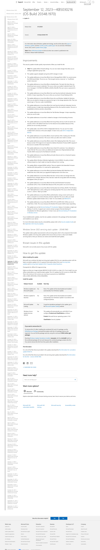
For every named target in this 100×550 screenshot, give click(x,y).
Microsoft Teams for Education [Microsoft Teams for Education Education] (42, 531)
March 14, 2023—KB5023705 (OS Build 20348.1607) (13, 295)
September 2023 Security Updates (34, 224)
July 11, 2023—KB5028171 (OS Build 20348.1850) (13, 273)
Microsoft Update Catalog (52, 306)
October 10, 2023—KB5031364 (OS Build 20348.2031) (13, 257)
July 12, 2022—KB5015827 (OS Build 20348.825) (13, 385)
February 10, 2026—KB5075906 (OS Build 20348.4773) (13, 53)
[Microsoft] (10, 2)
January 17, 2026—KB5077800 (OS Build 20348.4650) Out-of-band (13, 66)
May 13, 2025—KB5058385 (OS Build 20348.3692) (13, 128)
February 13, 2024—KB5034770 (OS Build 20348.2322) (13, 236)
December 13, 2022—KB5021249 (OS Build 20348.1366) (13, 318)
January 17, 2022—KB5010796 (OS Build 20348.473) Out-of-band (13, 457)
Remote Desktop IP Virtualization (49, 207)
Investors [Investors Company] (82, 536)
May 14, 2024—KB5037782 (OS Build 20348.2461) (13, 213)
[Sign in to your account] (93, 2)
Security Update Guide (67, 222)
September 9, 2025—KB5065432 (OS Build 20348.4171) (13, 100)
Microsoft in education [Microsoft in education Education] (40, 526)
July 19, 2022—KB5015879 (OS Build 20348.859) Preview (13, 380)
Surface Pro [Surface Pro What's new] (7, 526)
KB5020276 (67, 198)
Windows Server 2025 (11, 10)
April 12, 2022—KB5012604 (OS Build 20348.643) (13, 424)
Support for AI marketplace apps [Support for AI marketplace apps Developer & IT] (72, 534)
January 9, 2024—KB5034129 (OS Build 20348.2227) (13, 241)
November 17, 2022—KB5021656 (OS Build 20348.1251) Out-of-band (13, 329)
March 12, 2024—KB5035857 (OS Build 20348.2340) (13, 230)
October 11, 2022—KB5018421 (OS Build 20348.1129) (13, 353)
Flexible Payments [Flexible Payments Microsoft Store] (24, 544)
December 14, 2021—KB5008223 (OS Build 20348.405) (13, 475)
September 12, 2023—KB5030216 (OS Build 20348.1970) (13, 263)
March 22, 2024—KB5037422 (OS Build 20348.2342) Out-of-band (13, 224)
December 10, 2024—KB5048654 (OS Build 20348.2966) (13, 169)
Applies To (26, 18)
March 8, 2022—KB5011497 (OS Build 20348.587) (13, 435)
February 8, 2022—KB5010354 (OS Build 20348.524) (13, 445)
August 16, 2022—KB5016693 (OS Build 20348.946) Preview (13, 369)
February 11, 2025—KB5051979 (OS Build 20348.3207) (13, 158)
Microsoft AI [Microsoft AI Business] (52, 526)
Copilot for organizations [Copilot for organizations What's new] (9, 534)
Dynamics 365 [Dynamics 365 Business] (52, 531)
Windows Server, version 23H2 (13, 13)
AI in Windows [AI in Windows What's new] (7, 539)
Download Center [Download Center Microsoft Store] (24, 529)
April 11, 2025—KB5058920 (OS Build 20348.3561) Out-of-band (13, 141)
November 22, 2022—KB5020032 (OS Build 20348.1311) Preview (13, 323)
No (63, 518)
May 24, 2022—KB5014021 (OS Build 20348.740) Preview (13, 401)
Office (33, 2)
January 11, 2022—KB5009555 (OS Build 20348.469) (13, 463)
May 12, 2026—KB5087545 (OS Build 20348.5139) (13, 23)
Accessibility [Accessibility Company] (83, 541)
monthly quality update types (47, 45)
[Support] (20, 2)
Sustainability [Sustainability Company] (83, 544)
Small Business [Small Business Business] (53, 544)
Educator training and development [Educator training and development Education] (40, 539)
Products (39, 2)
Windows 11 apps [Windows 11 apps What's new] (8, 544)
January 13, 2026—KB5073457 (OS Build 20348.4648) (13, 72)
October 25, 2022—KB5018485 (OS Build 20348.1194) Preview (13, 341)
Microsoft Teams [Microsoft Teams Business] (53, 539)
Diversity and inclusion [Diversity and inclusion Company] (85, 539)
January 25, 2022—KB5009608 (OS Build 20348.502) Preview (13, 451)
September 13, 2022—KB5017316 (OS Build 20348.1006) (13, 364)
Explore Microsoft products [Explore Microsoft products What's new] (10, 541)
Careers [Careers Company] (82, 526)
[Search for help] (89, 2)
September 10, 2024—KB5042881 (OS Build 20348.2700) (13, 185)
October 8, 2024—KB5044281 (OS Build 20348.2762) (13, 179)
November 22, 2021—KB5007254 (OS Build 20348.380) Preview (13, 481)
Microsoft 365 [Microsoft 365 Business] (52, 534)
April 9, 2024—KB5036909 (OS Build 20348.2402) (13, 218)
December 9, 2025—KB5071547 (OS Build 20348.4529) (13, 77)
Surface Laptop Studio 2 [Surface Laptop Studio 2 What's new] (9, 531)
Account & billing (54, 2)
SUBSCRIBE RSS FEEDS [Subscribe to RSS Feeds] (30, 367)
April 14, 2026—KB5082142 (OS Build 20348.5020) (13, 35)
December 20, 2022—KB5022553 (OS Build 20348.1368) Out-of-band (13, 312)
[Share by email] (31, 362)
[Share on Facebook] (24, 362)
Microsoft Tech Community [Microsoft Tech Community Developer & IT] (71, 536)
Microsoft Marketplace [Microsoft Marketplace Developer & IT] (70, 539)
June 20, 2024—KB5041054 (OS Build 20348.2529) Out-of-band (13, 201)
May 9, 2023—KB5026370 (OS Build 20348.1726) (13, 284)
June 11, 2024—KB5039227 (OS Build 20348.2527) (13, 208)
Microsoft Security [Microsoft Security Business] (53, 529)
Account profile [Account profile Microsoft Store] (24, 526)
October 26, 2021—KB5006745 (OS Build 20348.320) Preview (13, 491)
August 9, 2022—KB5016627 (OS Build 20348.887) (13, 374)
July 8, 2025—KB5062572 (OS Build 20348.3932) (13, 111)
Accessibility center (70, 405)
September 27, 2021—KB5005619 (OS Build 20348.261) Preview (13, 502)
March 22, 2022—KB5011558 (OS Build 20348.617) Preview (13, 429)
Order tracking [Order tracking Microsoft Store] (23, 536)
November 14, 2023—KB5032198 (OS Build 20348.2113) (13, 252)
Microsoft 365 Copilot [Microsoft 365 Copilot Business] (54, 541)
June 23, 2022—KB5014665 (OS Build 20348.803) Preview (13, 390)
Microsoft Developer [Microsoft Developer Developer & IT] (70, 529)
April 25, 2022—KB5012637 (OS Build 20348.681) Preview (13, 419)
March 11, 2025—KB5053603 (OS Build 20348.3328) (13, 152)
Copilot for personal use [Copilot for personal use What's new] (9, 536)
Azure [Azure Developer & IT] (67, 526)
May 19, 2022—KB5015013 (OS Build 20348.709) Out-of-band (13, 407)
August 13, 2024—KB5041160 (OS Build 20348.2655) (13, 190)
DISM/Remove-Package (31, 331)
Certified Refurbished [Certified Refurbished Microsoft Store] (25, 539)
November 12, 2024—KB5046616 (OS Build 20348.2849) (13, 174)
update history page (41, 47)
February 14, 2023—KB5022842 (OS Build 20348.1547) (13, 300)
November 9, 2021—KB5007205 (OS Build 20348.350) (13, 486)
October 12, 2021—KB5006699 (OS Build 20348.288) (13, 497)
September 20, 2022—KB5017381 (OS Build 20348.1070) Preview (13, 358)
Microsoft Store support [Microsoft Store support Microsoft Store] (25, 531)
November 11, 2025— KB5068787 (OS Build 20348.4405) (13, 82)
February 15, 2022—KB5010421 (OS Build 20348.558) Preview (13, 440)
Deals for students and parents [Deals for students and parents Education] (42, 542)
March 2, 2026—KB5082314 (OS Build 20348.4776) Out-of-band (13, 47)
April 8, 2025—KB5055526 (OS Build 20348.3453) (13, 147)
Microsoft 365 (27, 2)
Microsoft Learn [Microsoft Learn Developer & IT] (69, 531)
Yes (54, 518)
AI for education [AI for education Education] (39, 545)
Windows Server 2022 (11, 17)
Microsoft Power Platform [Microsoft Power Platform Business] (55, 536)
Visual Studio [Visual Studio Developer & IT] (68, 544)
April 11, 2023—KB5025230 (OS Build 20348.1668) (13, 290)
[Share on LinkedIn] (27, 362)
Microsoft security (56, 405)
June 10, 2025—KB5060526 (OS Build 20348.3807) (13, 116)
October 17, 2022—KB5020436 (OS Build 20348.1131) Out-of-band (13, 347)
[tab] (28, 391)
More (62, 2)
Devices (45, 2)
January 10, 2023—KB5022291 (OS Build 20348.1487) (13, 306)
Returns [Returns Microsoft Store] (22, 534)
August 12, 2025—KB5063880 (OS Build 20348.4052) (13, 105)
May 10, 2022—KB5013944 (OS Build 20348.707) (13, 413)
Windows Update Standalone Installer (40, 338)
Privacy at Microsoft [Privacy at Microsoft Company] (84, 534)
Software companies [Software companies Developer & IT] (70, 541)
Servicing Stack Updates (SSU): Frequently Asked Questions (46, 264)
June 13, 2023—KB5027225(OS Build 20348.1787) (13, 279)
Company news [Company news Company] (84, 531)
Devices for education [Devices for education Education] (40, 529)
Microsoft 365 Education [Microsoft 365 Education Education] (40, 534)
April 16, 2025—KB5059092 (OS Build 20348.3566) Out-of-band (13, 134)
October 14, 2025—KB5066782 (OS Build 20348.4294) (13, 95)
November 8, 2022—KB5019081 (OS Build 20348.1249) (13, 335)
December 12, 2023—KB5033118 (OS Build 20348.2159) (13, 247)
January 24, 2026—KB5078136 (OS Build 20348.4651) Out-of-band (13, 59)
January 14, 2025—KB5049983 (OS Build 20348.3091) (13, 163)
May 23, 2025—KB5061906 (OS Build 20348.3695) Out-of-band (13, 122)
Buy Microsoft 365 (71, 2)
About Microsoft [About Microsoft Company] (84, 529)
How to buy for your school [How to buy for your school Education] (41, 536)
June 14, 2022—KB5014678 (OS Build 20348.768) (13, 396)
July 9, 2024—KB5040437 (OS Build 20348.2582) (13, 195)
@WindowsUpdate (37, 50)
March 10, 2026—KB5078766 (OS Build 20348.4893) (13, 41)
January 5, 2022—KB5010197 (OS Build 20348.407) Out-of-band (13, 469)
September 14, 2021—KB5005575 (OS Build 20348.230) (13, 507)
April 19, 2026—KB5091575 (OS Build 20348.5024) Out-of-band (13, 29)
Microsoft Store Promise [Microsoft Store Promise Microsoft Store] (25, 541)
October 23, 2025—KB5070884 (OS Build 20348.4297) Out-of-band (13, 88)
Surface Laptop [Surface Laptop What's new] (8, 529)
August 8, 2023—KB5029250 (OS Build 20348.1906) (13, 268)
